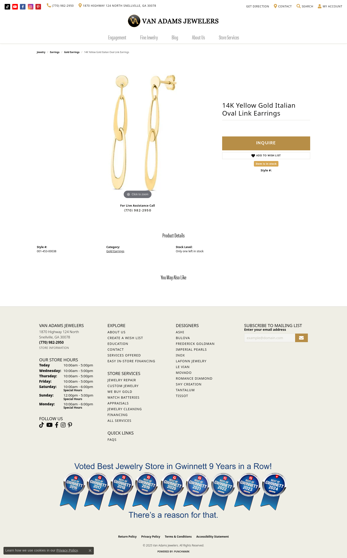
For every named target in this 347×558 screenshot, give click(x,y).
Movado (184, 372)
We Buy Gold (119, 391)
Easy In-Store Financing (131, 361)
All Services (119, 420)
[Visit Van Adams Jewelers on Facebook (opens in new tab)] (22, 6)
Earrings (55, 52)
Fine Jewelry (149, 37)
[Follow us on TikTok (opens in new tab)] (7, 6)
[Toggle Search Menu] (305, 6)
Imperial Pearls (191, 349)
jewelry (41, 52)
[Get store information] (54, 348)
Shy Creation (189, 384)
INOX (180, 355)
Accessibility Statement (212, 537)
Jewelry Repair (121, 380)
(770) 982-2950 (137, 210)
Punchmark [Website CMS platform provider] (182, 551)
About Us (198, 37)
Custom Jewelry (123, 386)
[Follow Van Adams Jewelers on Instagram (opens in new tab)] (30, 6)
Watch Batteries (123, 397)
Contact (115, 349)
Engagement (117, 37)
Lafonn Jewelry (191, 361)
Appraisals (118, 403)
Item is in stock (266, 163)
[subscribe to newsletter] (301, 338)
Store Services (229, 37)
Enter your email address (265, 329)
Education (117, 343)
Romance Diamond (194, 378)
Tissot (182, 396)
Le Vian (183, 367)
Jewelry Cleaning (124, 409)
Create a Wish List (125, 338)
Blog (175, 37)
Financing (117, 415)
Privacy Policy (150, 537)
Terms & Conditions (178, 537)
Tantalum (185, 390)
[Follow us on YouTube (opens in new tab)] (15, 6)
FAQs (112, 439)
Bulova (183, 338)
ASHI (180, 332)
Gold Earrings (72, 52)
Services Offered (124, 355)
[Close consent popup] (90, 550)
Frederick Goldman (195, 343)
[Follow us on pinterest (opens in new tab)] (38, 6)
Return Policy (127, 537)
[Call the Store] (51, 342)
